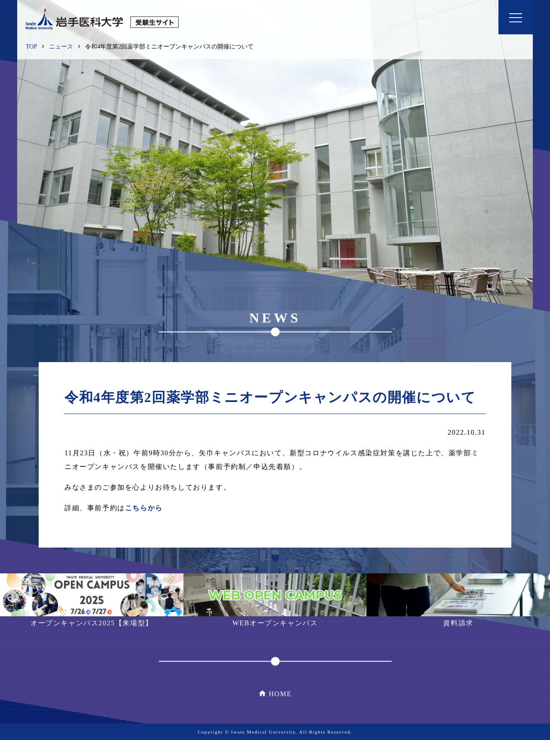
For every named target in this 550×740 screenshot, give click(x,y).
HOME (280, 693)
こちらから (144, 508)
